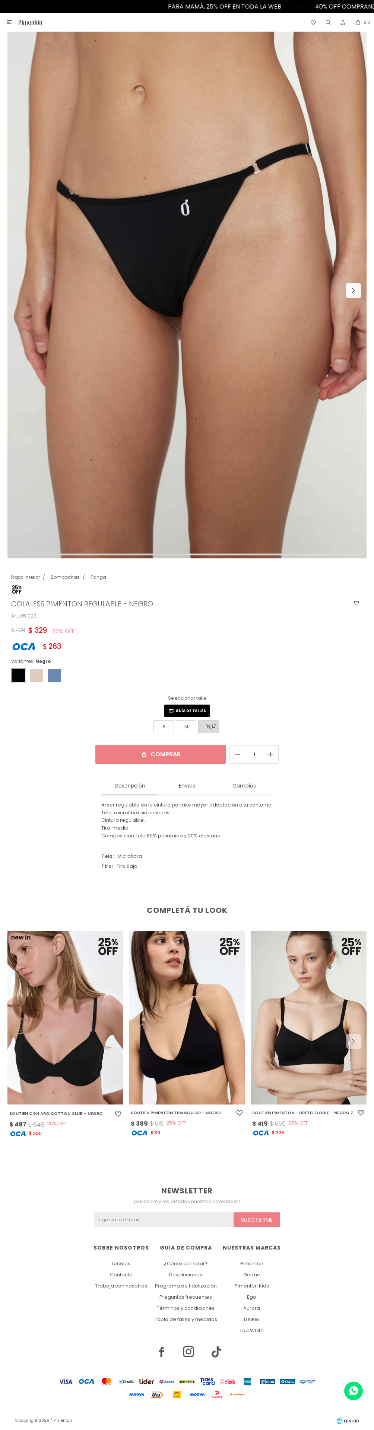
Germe (251, 1274)
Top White (252, 1330)
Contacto (121, 1274)
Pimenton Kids (252, 1285)
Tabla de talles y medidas (186, 1319)
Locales (121, 1263)
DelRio (251, 1319)
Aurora (251, 1308)
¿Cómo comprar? (186, 1263)
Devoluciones (185, 1274)
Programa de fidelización (186, 1285)
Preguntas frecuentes (185, 1297)
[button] (328, 22)
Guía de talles (190, 710)
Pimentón (251, 1263)
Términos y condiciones (186, 1308)
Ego (251, 1297)
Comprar (165, 754)
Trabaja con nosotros (121, 1285)
